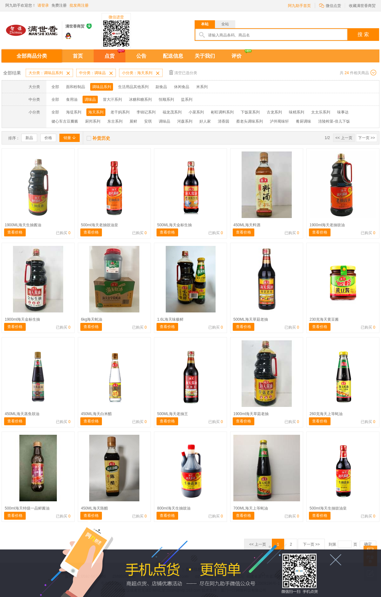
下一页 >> (366, 138)
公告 (141, 56)
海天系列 (96, 112)
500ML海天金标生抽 (174, 225)
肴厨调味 (303, 121)
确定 (368, 544)
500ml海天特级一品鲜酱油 (27, 508)
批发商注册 (79, 5)
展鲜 (133, 121)
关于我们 (205, 56)
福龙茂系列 (172, 112)
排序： (14, 138)
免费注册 (59, 5)
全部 (55, 87)
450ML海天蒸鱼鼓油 (22, 414)
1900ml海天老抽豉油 (327, 225)
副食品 (161, 87)
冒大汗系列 (112, 99)
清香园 (223, 121)
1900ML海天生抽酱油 (23, 225)
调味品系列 (101, 87)
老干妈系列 (120, 112)
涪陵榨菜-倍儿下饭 (334, 121)
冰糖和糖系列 (140, 99)
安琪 (148, 121)
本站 (205, 24)
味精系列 (296, 112)
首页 (78, 56)
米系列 (202, 87)
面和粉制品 (75, 87)
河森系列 (184, 121)
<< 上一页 (343, 138)
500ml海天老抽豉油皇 (99, 225)
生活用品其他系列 (133, 87)
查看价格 (15, 232)
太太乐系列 (320, 112)
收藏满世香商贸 (362, 5)
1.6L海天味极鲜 (170, 319)
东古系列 (115, 121)
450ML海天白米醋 (96, 414)
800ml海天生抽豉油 (173, 508)
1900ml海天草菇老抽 (251, 414)
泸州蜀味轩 (279, 121)
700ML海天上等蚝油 (250, 508)
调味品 (90, 99)
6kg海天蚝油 (91, 319)
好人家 (205, 121)
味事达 (343, 112)
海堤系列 (73, 112)
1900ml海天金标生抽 (22, 319)
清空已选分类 (183, 72)
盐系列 (186, 99)
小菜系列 (196, 112)
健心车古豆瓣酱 (64, 121)
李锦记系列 (146, 112)
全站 (225, 24)
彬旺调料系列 (222, 112)
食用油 (71, 99)
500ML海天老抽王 (172, 414)
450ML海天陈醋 (94, 508)
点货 (109, 56)
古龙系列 (274, 112)
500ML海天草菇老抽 (250, 319)
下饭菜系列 (250, 112)
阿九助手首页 (299, 5)
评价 (236, 56)
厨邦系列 (92, 121)
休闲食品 (181, 87)
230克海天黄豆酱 (324, 319)
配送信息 (173, 56)
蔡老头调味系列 (249, 121)
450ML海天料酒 (246, 225)
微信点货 (330, 5)
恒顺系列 (166, 99)
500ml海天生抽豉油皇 (328, 508)
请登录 (43, 5)
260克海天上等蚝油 (326, 414)
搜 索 (363, 34)
